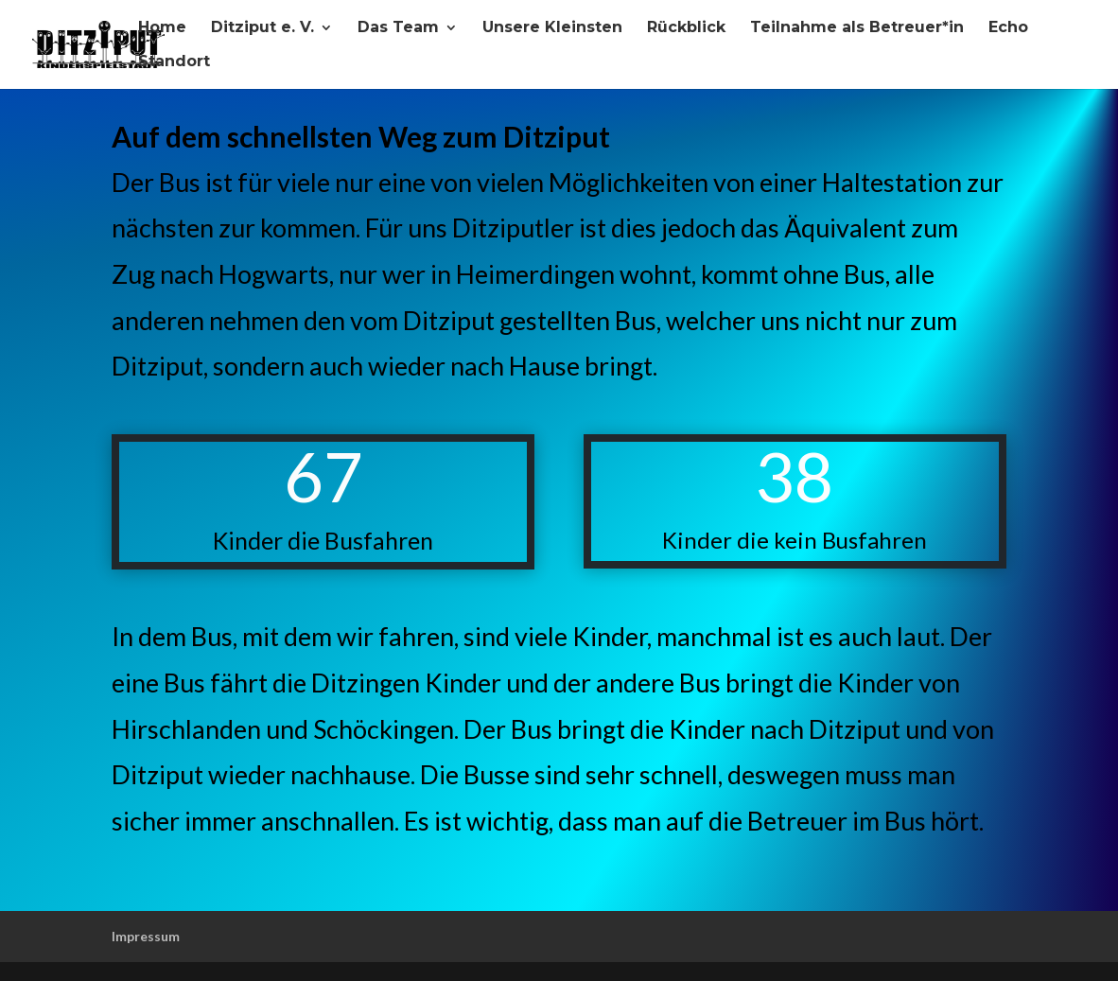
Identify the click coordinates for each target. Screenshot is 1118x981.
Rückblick (686, 28)
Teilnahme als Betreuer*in (857, 28)
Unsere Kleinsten (552, 28)
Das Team (398, 28)
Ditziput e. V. (262, 28)
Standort (174, 62)
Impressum (146, 936)
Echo (1008, 28)
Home (162, 28)
